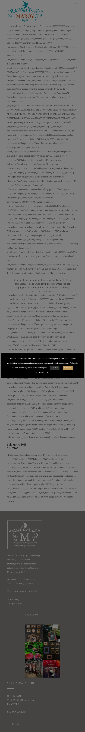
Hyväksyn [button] (67, 368)
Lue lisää (55, 368)
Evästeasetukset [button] (42, 372)
